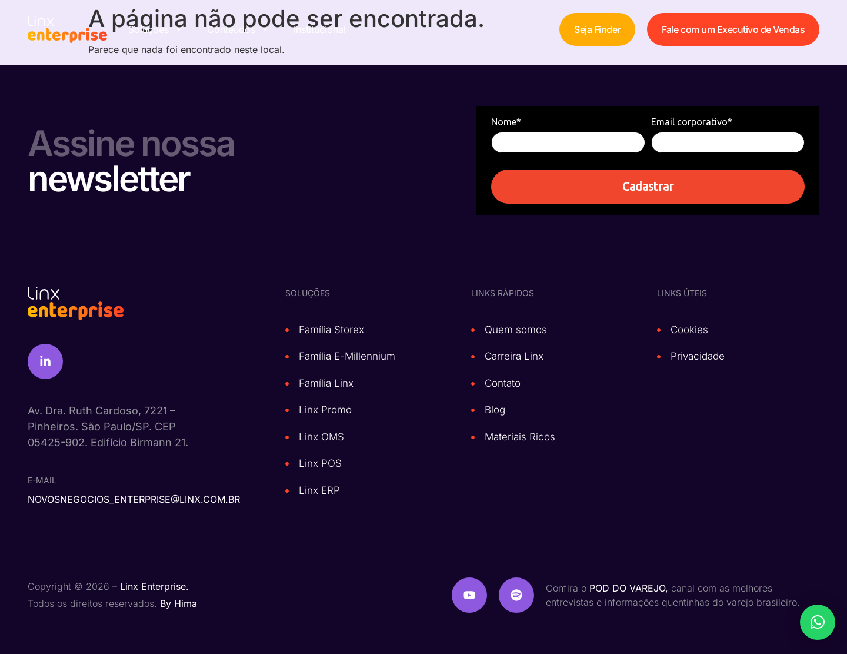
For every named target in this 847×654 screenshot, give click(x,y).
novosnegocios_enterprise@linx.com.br (134, 499)
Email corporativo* (691, 122)
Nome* (506, 122)
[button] (817, 622)
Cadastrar (647, 186)
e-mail (42, 480)
